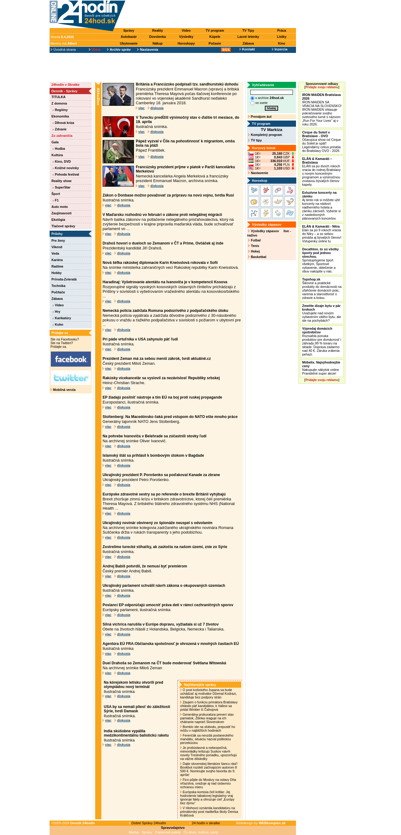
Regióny (60, 110)
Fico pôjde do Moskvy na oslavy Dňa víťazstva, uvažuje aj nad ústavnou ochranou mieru (208, 783)
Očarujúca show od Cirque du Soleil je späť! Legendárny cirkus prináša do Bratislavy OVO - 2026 (321, 141)
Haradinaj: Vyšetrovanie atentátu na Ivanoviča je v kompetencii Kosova (165, 282)
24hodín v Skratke (65, 84)
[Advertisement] (212, 14)
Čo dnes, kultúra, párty (201, 832)
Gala (55, 142)
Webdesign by (261, 823)
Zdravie (60, 129)
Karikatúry (62, 318)
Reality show (61, 181)
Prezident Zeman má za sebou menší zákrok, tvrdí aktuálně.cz (157, 358)
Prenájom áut (259, 116)
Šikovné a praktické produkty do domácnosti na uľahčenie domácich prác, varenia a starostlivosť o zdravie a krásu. (322, 288)
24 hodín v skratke (204, 823)
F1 (56, 200)
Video (186, 30)
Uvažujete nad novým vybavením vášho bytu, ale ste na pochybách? (321, 313)
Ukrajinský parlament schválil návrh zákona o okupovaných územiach (164, 585)
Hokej (254, 251)
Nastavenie (258, 173)
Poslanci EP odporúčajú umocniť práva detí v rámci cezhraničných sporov (168, 605)
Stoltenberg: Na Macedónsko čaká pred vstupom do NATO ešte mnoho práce (170, 417)
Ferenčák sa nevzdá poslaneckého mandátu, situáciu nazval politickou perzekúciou (206, 739)
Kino (282, 43)
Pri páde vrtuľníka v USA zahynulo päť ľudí (140, 339)
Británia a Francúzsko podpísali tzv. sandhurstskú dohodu (187, 84)
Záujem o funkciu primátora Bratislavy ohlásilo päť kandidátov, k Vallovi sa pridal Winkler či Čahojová (208, 705)
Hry (56, 311)
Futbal (254, 240)
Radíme (57, 266)
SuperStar (62, 187)
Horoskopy (186, 43)
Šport (55, 194)
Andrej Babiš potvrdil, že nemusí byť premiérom (145, 566)
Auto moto (59, 207)
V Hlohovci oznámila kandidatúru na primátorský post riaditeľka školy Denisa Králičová (209, 811)
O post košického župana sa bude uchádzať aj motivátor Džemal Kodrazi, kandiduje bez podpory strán (208, 693)
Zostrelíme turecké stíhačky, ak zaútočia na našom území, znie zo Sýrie (165, 547)
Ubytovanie (128, 43)
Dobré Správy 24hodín (147, 823)
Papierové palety (168, 832)
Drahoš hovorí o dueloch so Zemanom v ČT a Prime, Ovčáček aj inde (163, 243)
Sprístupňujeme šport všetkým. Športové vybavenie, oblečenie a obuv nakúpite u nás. (320, 260)
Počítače (58, 292)
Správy (128, 30)
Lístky (281, 36)
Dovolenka (157, 36)
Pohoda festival (66, 174)
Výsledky (186, 36)
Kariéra (57, 260)
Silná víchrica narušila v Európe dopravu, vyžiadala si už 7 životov (161, 624)
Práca (281, 30)
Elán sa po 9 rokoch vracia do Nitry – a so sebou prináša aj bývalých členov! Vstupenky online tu (321, 234)
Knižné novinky (66, 168)
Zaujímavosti (61, 213)
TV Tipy (248, 30)
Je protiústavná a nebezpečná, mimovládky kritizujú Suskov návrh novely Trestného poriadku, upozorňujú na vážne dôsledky (208, 753)
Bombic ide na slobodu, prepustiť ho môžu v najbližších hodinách (207, 728)
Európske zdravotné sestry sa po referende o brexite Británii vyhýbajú (164, 494)
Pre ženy (58, 240)
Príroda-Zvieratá (64, 279)
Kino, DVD (62, 161)
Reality (157, 30)
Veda (55, 253)
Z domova (59, 103)
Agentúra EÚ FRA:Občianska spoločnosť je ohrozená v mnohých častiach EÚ (171, 644)
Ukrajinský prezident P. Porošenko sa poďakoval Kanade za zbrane (161, 475)
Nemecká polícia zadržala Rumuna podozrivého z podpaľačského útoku (165, 310)
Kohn (58, 324)
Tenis (253, 246)
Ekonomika (60, 116)
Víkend (56, 247)
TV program (215, 30)
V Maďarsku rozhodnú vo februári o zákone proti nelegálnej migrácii (162, 215)
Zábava (248, 43)
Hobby (56, 273)
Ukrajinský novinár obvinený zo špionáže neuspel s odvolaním (158, 523)
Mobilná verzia (63, 390)
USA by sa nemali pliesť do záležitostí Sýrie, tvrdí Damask (137, 709)
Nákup (157, 43)
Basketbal (257, 257)
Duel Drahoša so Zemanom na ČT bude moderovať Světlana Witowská (164, 663)
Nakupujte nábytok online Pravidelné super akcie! (321, 367)
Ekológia (58, 219)
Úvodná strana (63, 49)
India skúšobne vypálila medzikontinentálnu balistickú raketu (136, 733)
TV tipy (254, 140)
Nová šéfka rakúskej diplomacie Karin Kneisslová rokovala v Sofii (160, 262)
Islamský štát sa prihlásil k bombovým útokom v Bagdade (153, 455)
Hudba (59, 148)
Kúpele (215, 36)
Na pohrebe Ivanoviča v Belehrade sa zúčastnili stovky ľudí (154, 436)
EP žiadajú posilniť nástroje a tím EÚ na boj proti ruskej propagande (162, 397)
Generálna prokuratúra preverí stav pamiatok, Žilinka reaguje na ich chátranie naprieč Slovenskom (207, 718)
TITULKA (58, 97)
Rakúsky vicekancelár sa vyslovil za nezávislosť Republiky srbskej (161, 378)
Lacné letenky (248, 36)
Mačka (134, 832)
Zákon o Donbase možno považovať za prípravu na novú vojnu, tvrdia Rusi (168, 195)
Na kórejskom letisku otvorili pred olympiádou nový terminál (133, 684)
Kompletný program (265, 135)
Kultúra (57, 155)
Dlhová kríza (63, 123)
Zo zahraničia (61, 135)
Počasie (215, 43)
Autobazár (129, 36)
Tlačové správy (63, 226)
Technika (58, 286)
